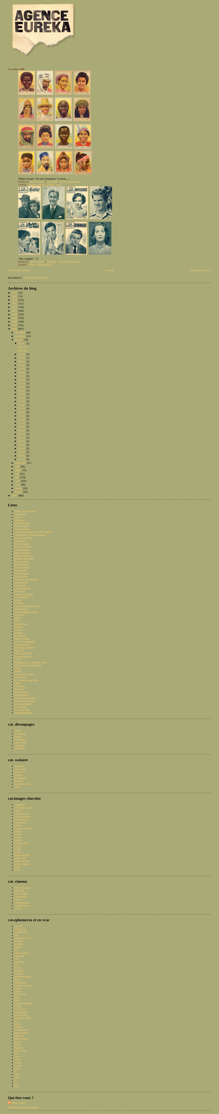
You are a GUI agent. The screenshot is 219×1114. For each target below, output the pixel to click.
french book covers (25, 701)
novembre (20, 336)
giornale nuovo (22, 549)
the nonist (20, 591)
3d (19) (18, 926)
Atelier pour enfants (25, 511)
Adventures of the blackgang (30, 535)
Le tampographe (23, 704)
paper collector (22, 552)
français (19, 775)
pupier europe (22, 861)
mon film (19, 890)
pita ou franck (18, 1102)
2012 (15, 307)
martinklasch (21, 609)
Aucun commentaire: (70, 181)
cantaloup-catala (23, 807)
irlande (18, 988)
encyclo (19, 973)
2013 (15, 303)
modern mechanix (24, 594)
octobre (19, 339)
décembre (20, 332)
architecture (21, 932)
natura (18, 846)
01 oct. (22, 459)
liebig (17, 1006)
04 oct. (22, 448)
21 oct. (22, 386)
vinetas (18, 629)
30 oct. (22, 354)
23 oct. (22, 379)
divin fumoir (21, 692)
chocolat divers (23, 816)
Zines (17, 668)
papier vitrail (21, 1033)
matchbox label (23, 1018)
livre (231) (20, 1009)
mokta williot (22, 843)
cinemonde (20, 896)
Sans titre (23, 347)
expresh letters (22, 644)
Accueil (109, 270)
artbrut (18, 671)
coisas (18, 600)
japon (17, 683)
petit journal (21, 1038)
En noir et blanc (23, 546)
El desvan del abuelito (26, 579)
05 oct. (22, 444)
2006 (15, 328)
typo (17, 1077)
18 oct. (22, 397)
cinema (32, 264)
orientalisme (21, 1030)
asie (17, 935)
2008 (15, 321)
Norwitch (19, 689)
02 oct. (22, 455)
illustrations (21, 982)
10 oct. (22, 426)
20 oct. (22, 390)
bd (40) (18, 941)
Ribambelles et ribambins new (31, 662)
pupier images (22, 864)
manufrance (21, 1012)
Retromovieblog (23, 538)
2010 (15, 314)
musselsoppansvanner (26, 612)
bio (16, 950)
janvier (19, 491)
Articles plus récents (19, 270)
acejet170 (20, 615)
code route (20, 769)
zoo (16, 1083)
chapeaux (19, 520)
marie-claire (21, 1015)
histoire (18, 781)
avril (18, 481)
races (59, 184)
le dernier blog (22, 709)
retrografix (20, 541)
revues (18, 1065)
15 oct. (22, 408)
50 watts (19, 603)
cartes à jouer (22, 952)
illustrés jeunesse (24, 985)
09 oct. (22, 430)
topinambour (21, 624)
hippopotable (21, 695)
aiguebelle (20, 804)
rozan (17, 867)
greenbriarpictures (24, 558)
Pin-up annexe (22, 529)
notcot (18, 618)
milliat (18, 840)
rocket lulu (20, 514)
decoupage (20, 733)
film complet (44, 264)
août (17, 466)
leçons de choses (23, 784)
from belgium (22, 573)
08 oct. (22, 434)
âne (16, 1086)
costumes (19, 961)
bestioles (19, 944)
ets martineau (22, 819)
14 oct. (22, 412)
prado (17, 852)
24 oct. (22, 376)
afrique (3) (20, 929)
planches (19, 1047)
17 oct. (22, 401)
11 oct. (22, 423)
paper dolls (20, 742)
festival (18, 899)
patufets (19, 632)
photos (18, 1041)
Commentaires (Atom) (35, 277)
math (17, 787)
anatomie (19, 766)
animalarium (21, 582)
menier (18, 837)
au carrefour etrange (25, 698)
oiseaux (19, 1027)
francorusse (21, 822)
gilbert (18, 825)
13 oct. (22, 415)
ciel (16, 958)
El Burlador (21, 570)
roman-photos (22, 902)
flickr (17, 979)
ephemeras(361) (23, 976)
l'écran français (23, 887)
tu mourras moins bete (26, 680)
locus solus (20, 707)
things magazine (23, 555)
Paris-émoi (20, 677)
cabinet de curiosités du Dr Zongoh (33, 532)
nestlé (18, 849)
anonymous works (24, 674)
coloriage (19, 745)
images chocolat (37, 184)
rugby (18, 1068)
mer (17, 1021)
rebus (17, 1059)
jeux (17, 997)
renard (18, 1062)
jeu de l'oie (20, 994)
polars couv (21, 1050)
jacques (51, 184)
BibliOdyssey (22, 564)
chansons (19, 955)
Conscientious (22, 567)
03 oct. (22, 452)
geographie (20, 778)
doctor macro (22, 561)
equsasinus (20, 585)
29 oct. (22, 357)
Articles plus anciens (200, 270)
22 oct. (22, 383)
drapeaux (19, 970)
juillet (18, 470)
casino (18, 810)
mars (18, 484)
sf (16, 1071)
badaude (19, 626)
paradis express (23, 588)
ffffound (19, 650)
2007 (15, 325)
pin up (18, 1044)
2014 (15, 300)
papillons (19, 1035)
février (19, 488)
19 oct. (22, 394)
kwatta (18, 834)
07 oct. (22, 437)
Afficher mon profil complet (23, 1107)
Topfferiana (21, 576)
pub (16, 1053)
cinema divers (22, 905)
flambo (18, 736)
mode (17, 1024)
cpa (16, 964)
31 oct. (22, 343)
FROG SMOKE (23, 653)
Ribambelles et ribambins (28, 665)
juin (17, 473)
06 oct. (22, 441)
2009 (15, 318)
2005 (15, 495)
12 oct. (22, 419)
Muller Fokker (22, 638)
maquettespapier (23, 712)
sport (17, 1074)
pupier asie (20, 858)
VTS (17, 621)
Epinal (18, 730)
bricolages (20, 739)
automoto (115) (23, 938)
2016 (15, 292)
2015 (15, 296)
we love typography (25, 641)
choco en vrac (22, 813)
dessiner (19, 772)
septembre (21, 463)
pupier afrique (22, 855)
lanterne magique (24, 1003)
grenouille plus (22, 523)
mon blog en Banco (25, 647)
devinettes (20, 748)
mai (17, 477)
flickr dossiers (22, 526)
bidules (18, 947)
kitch (17, 1000)
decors (18, 967)
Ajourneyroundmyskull (27, 606)
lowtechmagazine (24, 656)
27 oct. (22, 365)
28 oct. (22, 361)
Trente (18, 517)
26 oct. (22, 368)
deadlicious (21, 635)
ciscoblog (20, 686)
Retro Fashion (22, 544)
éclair (17, 870)
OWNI (18, 659)
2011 (15, 310)
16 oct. (22, 405)
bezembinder (21, 597)
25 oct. (22, 372)
